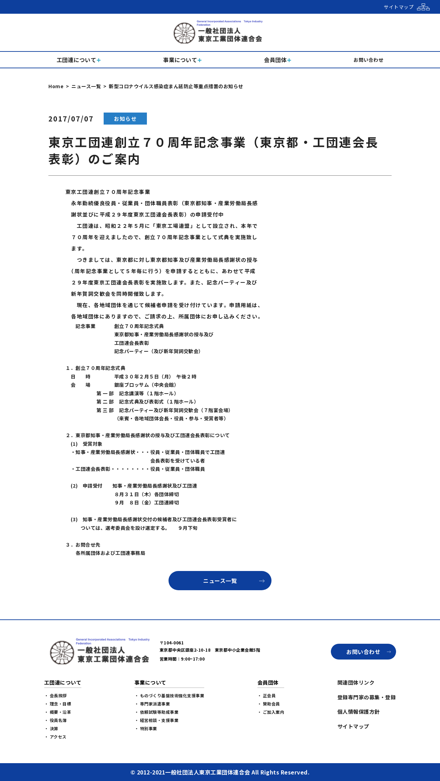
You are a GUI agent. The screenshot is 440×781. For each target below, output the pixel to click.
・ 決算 (51, 728)
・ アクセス (55, 736)
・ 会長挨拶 (55, 695)
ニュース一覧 (86, 86)
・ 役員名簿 (55, 720)
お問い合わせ (363, 652)
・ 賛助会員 (268, 704)
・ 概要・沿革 (57, 712)
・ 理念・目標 (57, 704)
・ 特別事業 (146, 728)
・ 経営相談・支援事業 (157, 720)
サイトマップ (353, 726)
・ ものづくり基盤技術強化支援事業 (170, 695)
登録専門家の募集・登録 (366, 697)
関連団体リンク (356, 682)
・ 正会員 (266, 695)
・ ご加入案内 (271, 712)
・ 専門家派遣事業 (152, 704)
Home (55, 86)
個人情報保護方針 (358, 711)
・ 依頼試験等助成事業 (157, 712)
